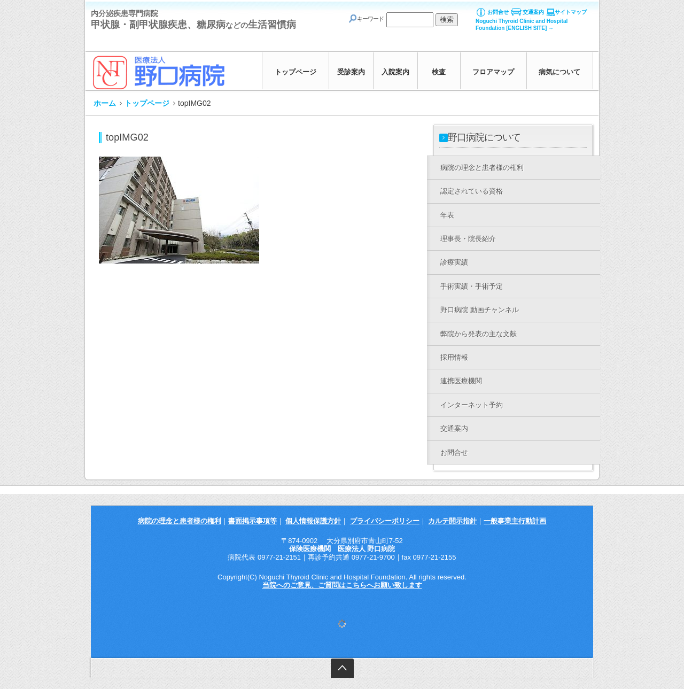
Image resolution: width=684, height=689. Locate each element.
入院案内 (395, 72)
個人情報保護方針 (313, 521)
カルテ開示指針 (452, 521)
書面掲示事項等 (252, 521)
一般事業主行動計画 (515, 521)
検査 (439, 72)
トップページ (295, 72)
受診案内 (351, 72)
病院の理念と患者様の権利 (179, 521)
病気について (559, 72)
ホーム (105, 103)
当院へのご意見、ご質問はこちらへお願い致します (342, 585)
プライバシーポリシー (384, 521)
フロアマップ (493, 72)
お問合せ (498, 12)
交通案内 (533, 12)
